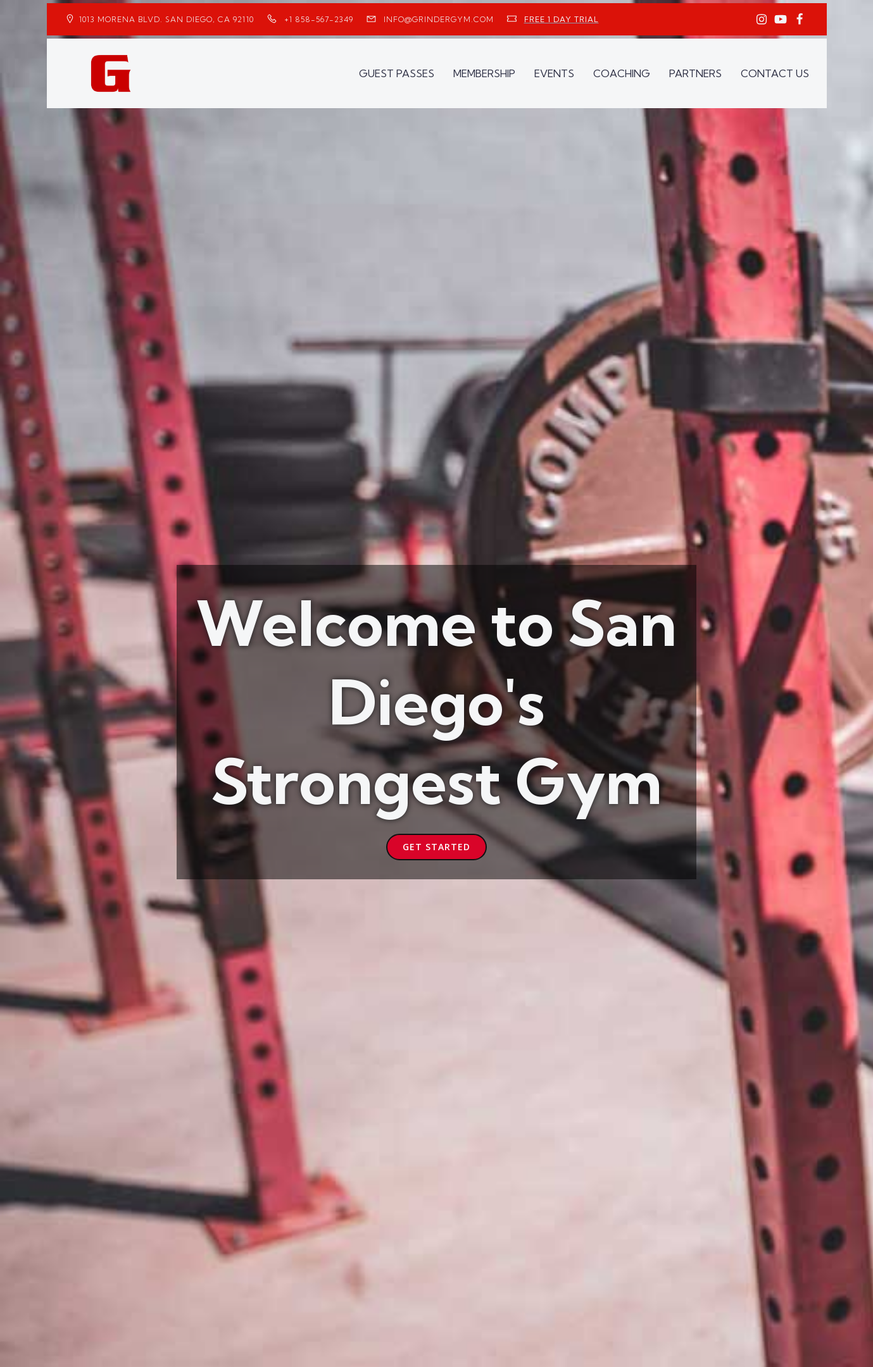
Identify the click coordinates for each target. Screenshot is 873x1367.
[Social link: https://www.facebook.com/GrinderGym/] (799, 19)
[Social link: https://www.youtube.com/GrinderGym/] (780, 19)
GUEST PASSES (396, 73)
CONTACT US (775, 73)
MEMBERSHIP (484, 73)
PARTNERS (695, 73)
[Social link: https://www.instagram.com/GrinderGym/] (761, 19)
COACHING (621, 73)
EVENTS (554, 73)
